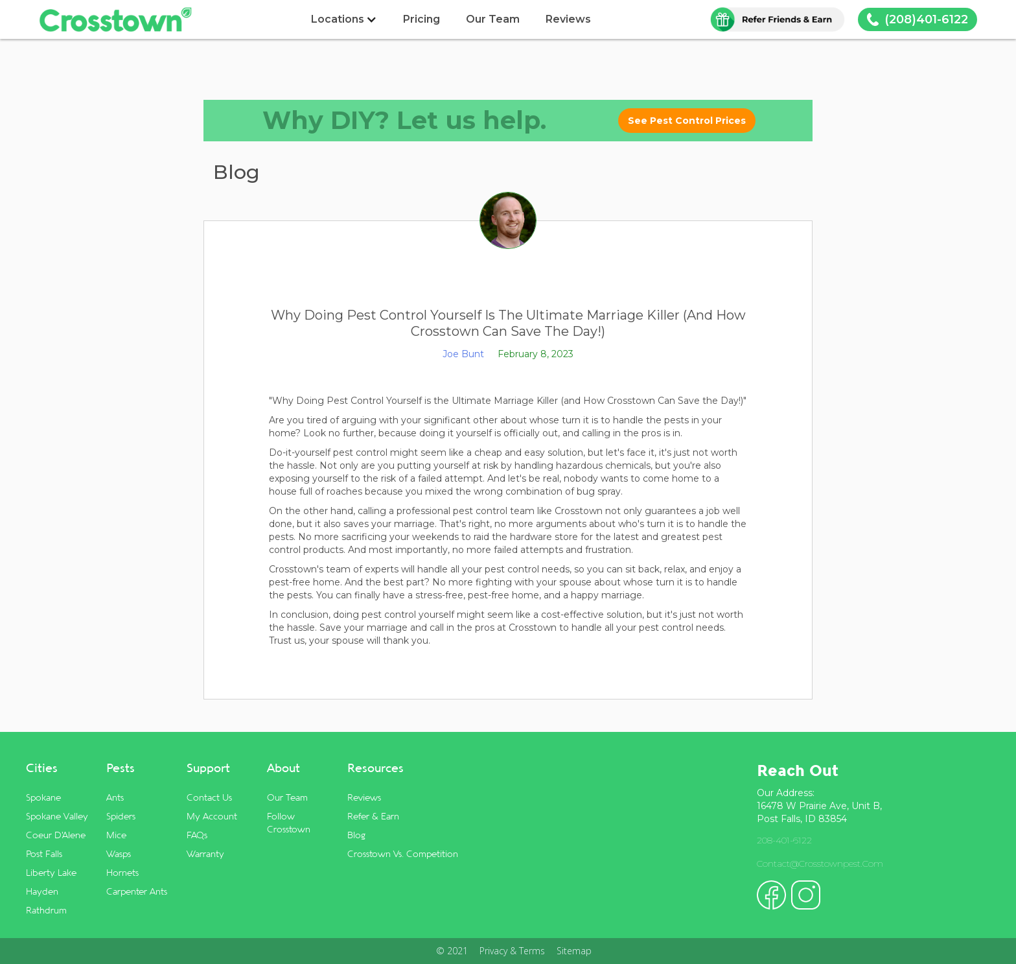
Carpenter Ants (136, 891)
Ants (115, 797)
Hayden (42, 891)
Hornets (122, 872)
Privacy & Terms (512, 951)
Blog (236, 172)
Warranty (205, 853)
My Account (212, 815)
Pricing (421, 19)
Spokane (43, 797)
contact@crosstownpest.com (820, 863)
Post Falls (44, 853)
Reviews (568, 19)
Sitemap (574, 951)
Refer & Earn (373, 815)
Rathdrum (46, 909)
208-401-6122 (784, 840)
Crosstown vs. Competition (402, 853)
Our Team (493, 19)
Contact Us (209, 797)
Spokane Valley (57, 815)
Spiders (120, 815)
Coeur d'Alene (56, 834)
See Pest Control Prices (687, 120)
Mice (116, 834)
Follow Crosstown (288, 822)
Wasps (118, 853)
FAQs (197, 834)
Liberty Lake (51, 872)
